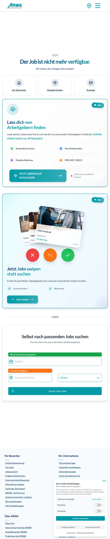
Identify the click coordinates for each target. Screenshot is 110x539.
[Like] (68, 255)
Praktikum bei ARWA (15, 536)
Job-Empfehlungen (14, 505)
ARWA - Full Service (15, 492)
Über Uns (9, 523)
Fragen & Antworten (15, 475)
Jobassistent (11, 471)
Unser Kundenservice (69, 475)
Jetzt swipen (22, 299)
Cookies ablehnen (68, 527)
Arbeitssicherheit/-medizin (18, 497)
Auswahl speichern (92, 527)
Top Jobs (9, 467)
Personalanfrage (67, 463)
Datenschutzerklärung (85, 533)
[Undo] (50, 255)
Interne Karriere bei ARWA (18, 527)
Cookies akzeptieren (80, 518)
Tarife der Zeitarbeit (15, 488)
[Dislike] (32, 255)
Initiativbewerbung (14, 463)
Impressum (71, 533)
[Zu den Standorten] (89, 6)
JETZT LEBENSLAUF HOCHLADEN (38, 175)
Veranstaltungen (13, 501)
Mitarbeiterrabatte (14, 484)
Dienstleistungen (67, 471)
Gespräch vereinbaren (70, 467)
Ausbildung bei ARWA (16, 531)
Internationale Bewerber (17, 480)
